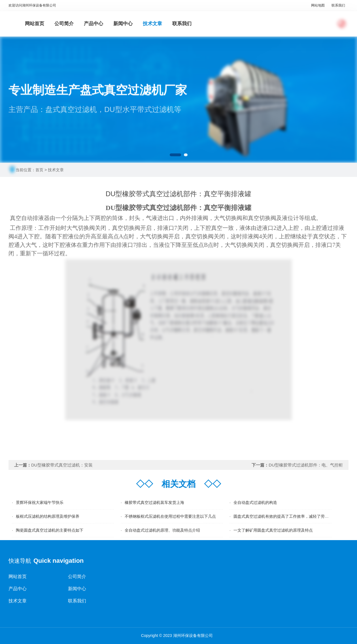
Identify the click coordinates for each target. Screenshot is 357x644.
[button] (175, 154)
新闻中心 (123, 23)
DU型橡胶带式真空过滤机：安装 (62, 465)
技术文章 (152, 23)
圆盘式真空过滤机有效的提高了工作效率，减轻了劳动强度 (285, 516)
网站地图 (318, 5)
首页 (39, 170)
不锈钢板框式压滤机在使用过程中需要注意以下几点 (170, 516)
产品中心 (93, 23)
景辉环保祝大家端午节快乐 (39, 502)
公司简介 (64, 23)
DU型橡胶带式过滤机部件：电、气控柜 (306, 465)
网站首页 (34, 23)
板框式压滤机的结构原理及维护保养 (47, 516)
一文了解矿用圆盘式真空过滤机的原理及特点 (273, 530)
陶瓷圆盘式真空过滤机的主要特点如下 (49, 530)
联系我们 (338, 5)
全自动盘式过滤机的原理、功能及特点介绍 (162, 530)
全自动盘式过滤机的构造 (255, 502)
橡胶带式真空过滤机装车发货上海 (154, 502)
